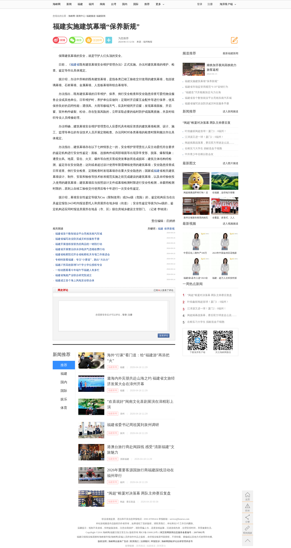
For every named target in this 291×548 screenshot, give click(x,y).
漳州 (122, 413)
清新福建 (124, 459)
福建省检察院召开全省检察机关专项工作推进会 (82, 254)
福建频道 (90, 16)
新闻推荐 (62, 354)
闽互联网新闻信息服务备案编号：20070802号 (182, 532)
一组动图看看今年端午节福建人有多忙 (77, 270)
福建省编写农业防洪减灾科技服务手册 (77, 239)
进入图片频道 (230, 163)
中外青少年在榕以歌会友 (199, 154)
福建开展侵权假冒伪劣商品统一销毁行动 (78, 244)
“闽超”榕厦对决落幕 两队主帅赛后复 (206, 122)
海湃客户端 (228, 4)
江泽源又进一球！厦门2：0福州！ (204, 137)
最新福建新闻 (230, 53)
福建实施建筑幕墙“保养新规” (201, 81)
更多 (160, 4)
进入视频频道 (230, 223)
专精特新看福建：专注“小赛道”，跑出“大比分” (82, 259)
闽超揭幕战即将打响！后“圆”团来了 (196, 192)
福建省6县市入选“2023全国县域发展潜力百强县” (196, 278)
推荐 (147, 4)
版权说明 (102, 541)
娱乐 (64, 399)
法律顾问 (144, 541)
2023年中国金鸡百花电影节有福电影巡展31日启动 (224, 253)
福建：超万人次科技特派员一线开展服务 (224, 278)
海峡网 (57, 4)
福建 (80, 4)
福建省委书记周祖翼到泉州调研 (133, 425)
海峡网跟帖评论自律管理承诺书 (177, 541)
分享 (109, 40)
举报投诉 (155, 541)
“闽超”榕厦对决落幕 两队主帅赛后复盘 (139, 493)
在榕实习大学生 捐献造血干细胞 (203, 148)
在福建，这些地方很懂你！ (223, 192)
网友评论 (63, 290)
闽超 (122, 501)
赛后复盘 (130, 501)
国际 (135, 4)
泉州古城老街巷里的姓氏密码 (196, 217)
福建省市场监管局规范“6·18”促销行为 (206, 86)
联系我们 (134, 541)
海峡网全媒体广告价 (118, 541)
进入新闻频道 (230, 111)
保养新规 (169, 228)
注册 (210, 4)
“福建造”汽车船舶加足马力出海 (203, 92)
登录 (124, 314)
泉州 (122, 433)
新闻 (69, 4)
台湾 (113, 4)
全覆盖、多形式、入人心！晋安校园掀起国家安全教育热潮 (224, 217)
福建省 (75, 64)
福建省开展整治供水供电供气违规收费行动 (80, 249)
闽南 (102, 4)
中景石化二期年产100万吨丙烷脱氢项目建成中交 (196, 253)
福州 (91, 4)
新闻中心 (80, 16)
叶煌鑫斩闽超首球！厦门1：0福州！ (205, 131)
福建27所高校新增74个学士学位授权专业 (78, 265)
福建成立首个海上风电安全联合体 (74, 280)
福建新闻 (101, 16)
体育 (64, 408)
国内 (124, 4)
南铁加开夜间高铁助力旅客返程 (221, 67)
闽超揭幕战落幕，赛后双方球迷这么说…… (209, 142)
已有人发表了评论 (163, 290)
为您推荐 (123, 38)
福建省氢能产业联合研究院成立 (73, 275)
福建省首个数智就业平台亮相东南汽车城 (78, 233)
